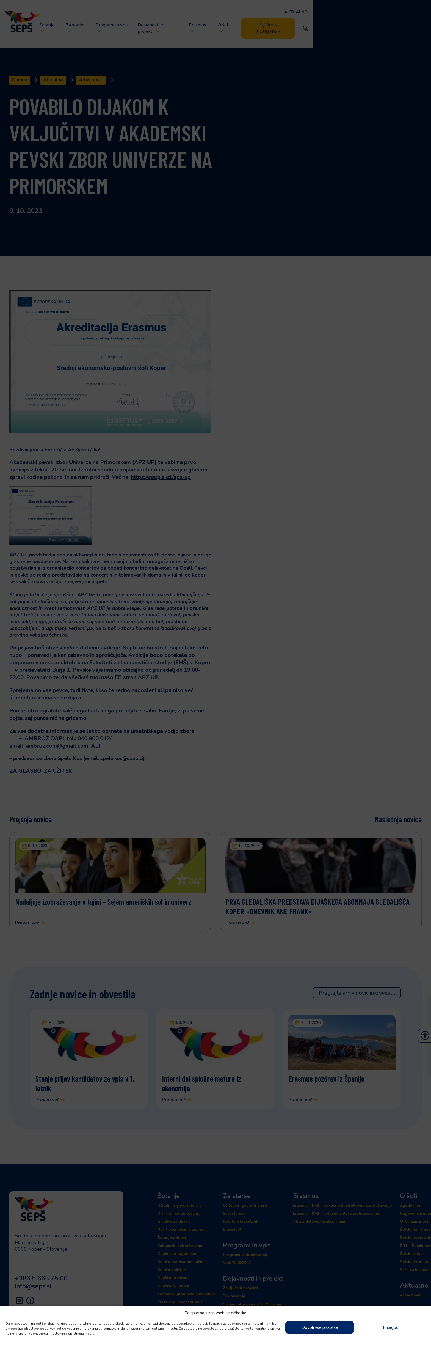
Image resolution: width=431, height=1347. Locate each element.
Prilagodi (391, 1327)
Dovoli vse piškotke (320, 1327)
